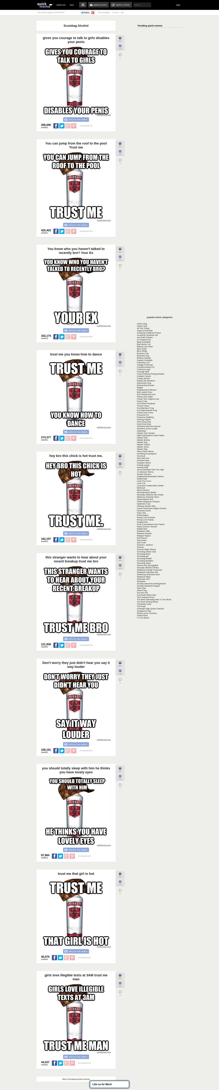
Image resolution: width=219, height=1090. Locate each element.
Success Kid (142, 593)
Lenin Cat (141, 483)
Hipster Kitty (142, 449)
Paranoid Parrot (144, 511)
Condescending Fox (146, 367)
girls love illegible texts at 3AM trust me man (76, 977)
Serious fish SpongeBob (147, 565)
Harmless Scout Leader (147, 428)
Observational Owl (145, 499)
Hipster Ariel (142, 438)
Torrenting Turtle (144, 604)
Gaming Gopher (144, 419)
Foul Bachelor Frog (145, 408)
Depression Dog (144, 383)
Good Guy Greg (144, 424)
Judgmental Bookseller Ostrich (150, 476)
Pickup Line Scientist (146, 517)
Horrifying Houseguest (146, 454)
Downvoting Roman (145, 385)
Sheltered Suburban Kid (147, 572)
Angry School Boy (145, 330)
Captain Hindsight (145, 360)
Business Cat (143, 353)
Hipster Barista (143, 440)
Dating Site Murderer (146, 381)
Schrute (140, 547)
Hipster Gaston (143, 444)
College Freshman (145, 365)
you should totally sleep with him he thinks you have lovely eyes (76, 770)
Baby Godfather (144, 342)
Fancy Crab (142, 401)
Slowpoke (141, 581)
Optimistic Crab (143, 504)
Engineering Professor (146, 390)
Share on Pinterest (73, 125)
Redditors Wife (143, 531)
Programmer (142, 522)
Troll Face (141, 606)
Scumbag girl (142, 556)
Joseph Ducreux (144, 474)
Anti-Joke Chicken (145, 337)
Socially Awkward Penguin (148, 586)
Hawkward (141, 431)
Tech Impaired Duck (145, 597)
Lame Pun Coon (144, 481)
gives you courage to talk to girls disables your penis (76, 40)
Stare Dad (141, 588)
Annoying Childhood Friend (149, 333)
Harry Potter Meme (145, 451)
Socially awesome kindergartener (151, 583)
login (178, 5)
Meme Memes (143, 490)
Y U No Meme (143, 618)
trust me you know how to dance (76, 354)
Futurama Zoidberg (145, 417)
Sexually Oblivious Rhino (148, 568)
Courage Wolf (143, 371)
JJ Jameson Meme (145, 472)
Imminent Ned (143, 460)
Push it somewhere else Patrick (150, 524)
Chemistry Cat (143, 362)
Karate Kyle (142, 479)
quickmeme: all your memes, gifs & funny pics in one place (44, 5)
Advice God (142, 326)
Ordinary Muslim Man (146, 506)
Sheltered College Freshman (149, 570)
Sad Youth (141, 542)
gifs (122, 12)
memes (115, 12)
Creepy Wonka (143, 378)
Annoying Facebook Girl (147, 335)
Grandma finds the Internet (148, 426)
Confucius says (143, 369)
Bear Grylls (142, 349)
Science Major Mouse (146, 549)
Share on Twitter (61, 125)
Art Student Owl (144, 340)
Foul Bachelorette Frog (147, 410)
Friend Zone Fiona (145, 413)
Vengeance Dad (144, 611)
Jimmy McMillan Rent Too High (150, 469)
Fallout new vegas (145, 397)
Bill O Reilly (142, 351)
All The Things (143, 328)
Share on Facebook (56, 125)
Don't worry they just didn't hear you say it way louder (76, 665)
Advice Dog (142, 324)
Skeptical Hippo (144, 577)
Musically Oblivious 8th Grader (150, 495)
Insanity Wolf (142, 467)
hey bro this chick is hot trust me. (76, 456)
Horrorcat (141, 456)
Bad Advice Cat (143, 344)
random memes (83, 4)
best (72, 5)
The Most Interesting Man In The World (154, 599)
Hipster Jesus (143, 447)
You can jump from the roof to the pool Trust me (76, 145)
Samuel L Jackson (145, 545)
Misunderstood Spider (146, 492)
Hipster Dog (142, 442)
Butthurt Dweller (144, 358)
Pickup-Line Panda (145, 520)
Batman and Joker (145, 346)
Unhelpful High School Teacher (150, 609)
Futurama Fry (143, 415)
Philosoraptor (143, 515)
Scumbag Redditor (145, 561)
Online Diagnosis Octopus (148, 501)
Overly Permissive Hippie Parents (151, 508)
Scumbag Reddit (144, 558)
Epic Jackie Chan (144, 392)
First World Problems (146, 403)
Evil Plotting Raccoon (146, 394)
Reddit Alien (142, 529)
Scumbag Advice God (146, 552)
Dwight (140, 387)
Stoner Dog (142, 590)
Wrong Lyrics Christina (147, 613)
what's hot (61, 5)
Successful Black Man (146, 595)
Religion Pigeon (144, 536)
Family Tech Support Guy (148, 399)
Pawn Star (141, 513)
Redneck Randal (144, 533)
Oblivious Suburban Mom (148, 497)
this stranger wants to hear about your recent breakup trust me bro (76, 559)
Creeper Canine (144, 376)
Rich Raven (142, 538)
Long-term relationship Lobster (150, 485)
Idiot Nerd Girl (143, 458)
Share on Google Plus (67, 125)
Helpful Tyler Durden (146, 433)
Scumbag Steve (144, 563)
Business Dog (143, 356)
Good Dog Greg (144, 422)
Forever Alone (143, 406)
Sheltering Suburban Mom (148, 574)
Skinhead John (143, 579)
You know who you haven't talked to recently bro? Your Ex (76, 251)
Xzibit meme (142, 615)
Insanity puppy (143, 465)
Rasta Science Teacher (147, 526)
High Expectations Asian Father (150, 435)
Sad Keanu (142, 540)
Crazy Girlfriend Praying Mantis (150, 374)
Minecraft (141, 488)
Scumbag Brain (143, 554)
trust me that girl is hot (76, 874)
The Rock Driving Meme (147, 602)
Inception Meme (144, 463)
